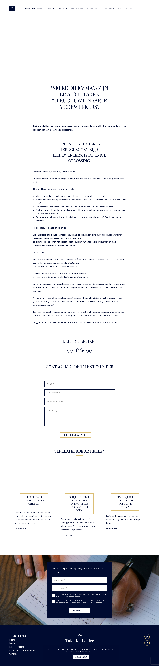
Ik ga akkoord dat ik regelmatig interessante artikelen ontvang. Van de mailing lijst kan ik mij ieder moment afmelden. (81, 595)
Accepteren (81, 657)
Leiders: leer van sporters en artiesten (34, 500)
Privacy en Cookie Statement (22, 650)
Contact (12, 653)
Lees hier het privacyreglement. (93, 602)
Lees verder (21, 528)
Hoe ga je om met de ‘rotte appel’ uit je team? (125, 501)
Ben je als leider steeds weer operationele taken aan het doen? (79, 503)
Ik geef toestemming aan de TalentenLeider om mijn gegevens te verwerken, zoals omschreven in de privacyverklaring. (80, 601)
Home (12, 639)
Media (12, 643)
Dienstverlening (16, 646)
